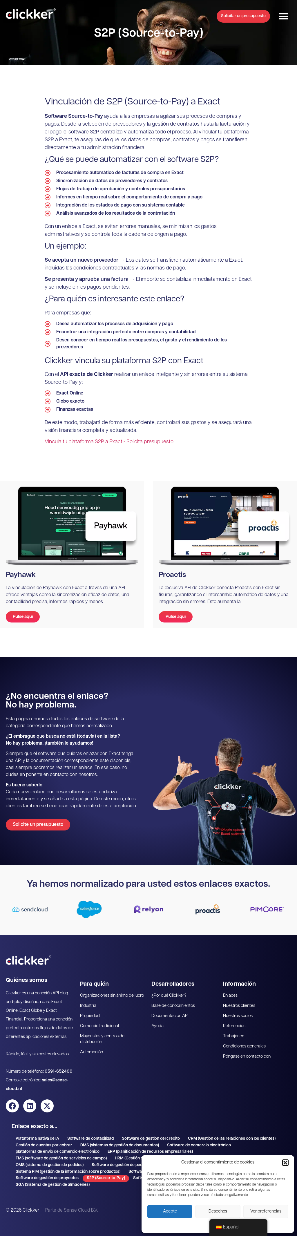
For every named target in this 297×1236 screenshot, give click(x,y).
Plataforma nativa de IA (37, 1139)
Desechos (218, 1211)
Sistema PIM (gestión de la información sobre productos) (68, 1172)
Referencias (234, 1026)
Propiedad (90, 1016)
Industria (88, 1006)
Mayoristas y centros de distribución (102, 1039)
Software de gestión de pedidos (121, 1165)
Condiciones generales (244, 1046)
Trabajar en (233, 1036)
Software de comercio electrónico (199, 1145)
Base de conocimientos (173, 1006)
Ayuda (157, 1026)
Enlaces (230, 995)
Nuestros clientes (239, 1006)
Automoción (91, 1052)
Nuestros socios (238, 1016)
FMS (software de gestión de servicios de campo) (61, 1158)
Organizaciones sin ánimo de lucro (112, 995)
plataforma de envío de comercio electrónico (57, 1152)
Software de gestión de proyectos (47, 1178)
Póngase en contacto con (247, 1056)
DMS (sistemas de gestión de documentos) (119, 1145)
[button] (285, 1163)
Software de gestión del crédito (151, 1139)
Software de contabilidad (90, 1139)
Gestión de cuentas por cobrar (44, 1145)
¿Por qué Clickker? (168, 995)
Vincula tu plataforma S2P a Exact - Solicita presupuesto (109, 442)
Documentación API (170, 1016)
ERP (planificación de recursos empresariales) (150, 1152)
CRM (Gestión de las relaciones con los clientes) (232, 1139)
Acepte (170, 1211)
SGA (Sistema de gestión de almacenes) (53, 1185)
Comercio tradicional (99, 1026)
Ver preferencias (265, 1211)
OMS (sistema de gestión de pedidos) (50, 1165)
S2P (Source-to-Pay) (106, 1178)
